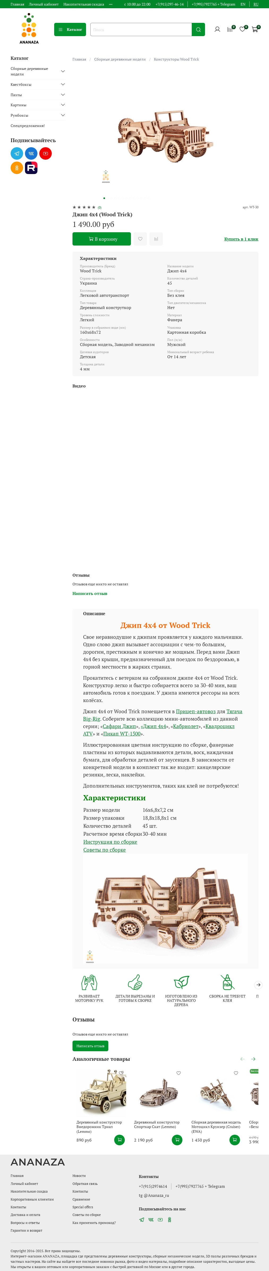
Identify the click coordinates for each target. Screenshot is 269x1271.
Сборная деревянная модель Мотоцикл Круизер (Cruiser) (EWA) (226, 1134)
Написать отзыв (90, 1046)
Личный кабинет (44, 4)
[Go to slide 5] (119, 198)
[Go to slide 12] (145, 198)
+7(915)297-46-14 (169, 4)
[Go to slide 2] (108, 198)
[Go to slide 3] (112, 198)
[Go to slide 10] (138, 198)
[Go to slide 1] (104, 198)
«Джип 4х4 (153, 726)
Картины (18, 104)
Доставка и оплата (25, 1215)
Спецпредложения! (28, 125)
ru (256, 4)
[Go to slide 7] (126, 198)
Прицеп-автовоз (196, 711)
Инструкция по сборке (110, 842)
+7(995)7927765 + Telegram (213, 4)
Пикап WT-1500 (121, 733)
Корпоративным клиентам (32, 1199)
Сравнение (81, 1199)
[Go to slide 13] (149, 198)
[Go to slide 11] (141, 198)
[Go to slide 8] (130, 198)
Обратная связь (85, 1183)
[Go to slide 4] (115, 198)
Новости (79, 1175)
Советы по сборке (104, 850)
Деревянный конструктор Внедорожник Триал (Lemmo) (98, 1132)
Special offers (82, 1207)
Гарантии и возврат (26, 1230)
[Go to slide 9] (134, 198)
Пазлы (16, 94)
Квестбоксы (21, 84)
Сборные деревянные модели (120, 59)
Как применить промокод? (94, 1223)
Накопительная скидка (83, 4)
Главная (17, 4)
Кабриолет (185, 726)
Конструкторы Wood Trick (176, 59)
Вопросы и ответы (25, 1223)
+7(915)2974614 (153, 1186)
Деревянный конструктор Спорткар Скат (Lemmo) (160, 1132)
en (243, 4)
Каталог (70, 29)
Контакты (18, 1207)
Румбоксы (19, 115)
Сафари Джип (119, 726)
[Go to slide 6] (123, 198)
